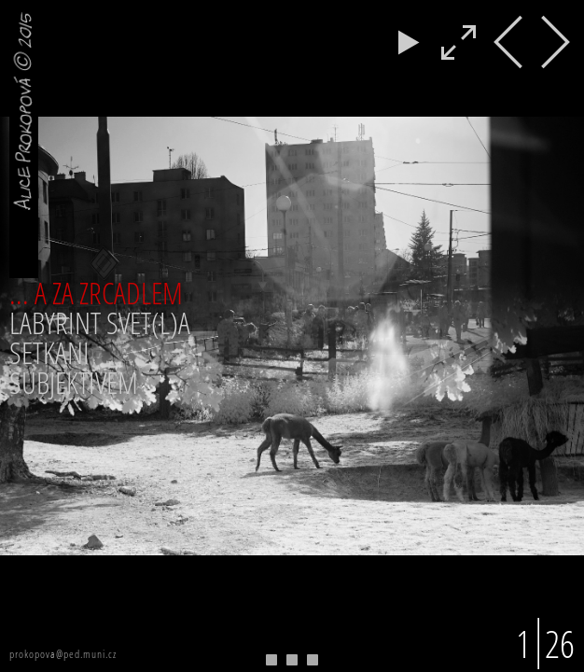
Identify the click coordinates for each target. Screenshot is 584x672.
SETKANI (49, 352)
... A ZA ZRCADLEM (96, 293)
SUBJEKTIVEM (73, 382)
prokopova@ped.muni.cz (63, 654)
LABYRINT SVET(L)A (99, 322)
